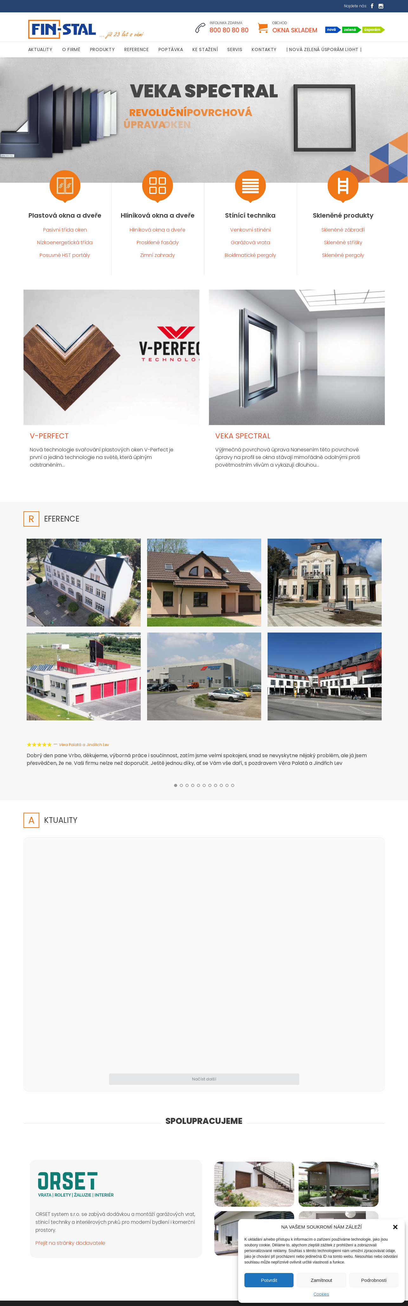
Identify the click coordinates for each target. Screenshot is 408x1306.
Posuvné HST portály (65, 255)
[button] (395, 1227)
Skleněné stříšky (343, 242)
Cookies (321, 1294)
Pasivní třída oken (65, 229)
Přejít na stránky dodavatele (70, 1111)
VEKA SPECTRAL (242, 436)
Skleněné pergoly (343, 255)
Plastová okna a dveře (65, 215)
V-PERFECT (49, 436)
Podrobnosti (373, 1280)
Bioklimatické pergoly (250, 255)
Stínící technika (250, 215)
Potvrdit (269, 1280)
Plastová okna (229, 1204)
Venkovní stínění (250, 229)
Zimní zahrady (157, 255)
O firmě (222, 1194)
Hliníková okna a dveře (158, 215)
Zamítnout (321, 1280)
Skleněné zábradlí (343, 229)
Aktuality (223, 1183)
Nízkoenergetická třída (65, 242)
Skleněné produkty (343, 215)
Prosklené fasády (158, 242)
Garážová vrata (250, 242)
